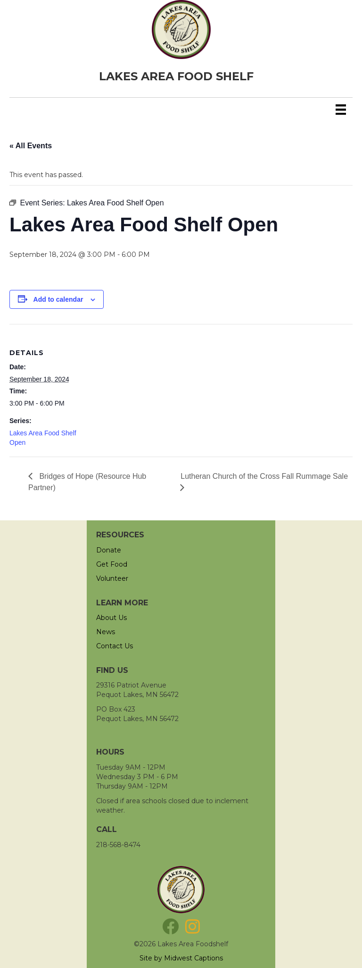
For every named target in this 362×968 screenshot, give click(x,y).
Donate (108, 550)
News (105, 632)
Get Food (111, 564)
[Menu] (341, 109)
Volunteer (112, 578)
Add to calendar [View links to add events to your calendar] (58, 299)
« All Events (30, 146)
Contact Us (114, 646)
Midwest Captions (193, 958)
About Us (111, 617)
